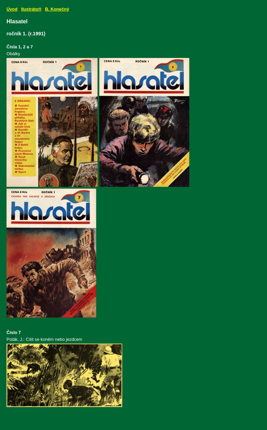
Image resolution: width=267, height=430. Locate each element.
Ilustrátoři (31, 9)
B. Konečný (57, 9)
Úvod (12, 9)
